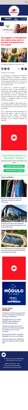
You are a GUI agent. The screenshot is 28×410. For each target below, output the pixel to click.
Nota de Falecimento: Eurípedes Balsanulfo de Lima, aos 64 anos (12, 335)
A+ (22, 69)
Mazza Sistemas (16, 367)
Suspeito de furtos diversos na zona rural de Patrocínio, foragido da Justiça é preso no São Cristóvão (13, 328)
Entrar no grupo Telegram (14, 170)
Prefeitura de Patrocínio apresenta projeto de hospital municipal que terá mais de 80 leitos (13, 314)
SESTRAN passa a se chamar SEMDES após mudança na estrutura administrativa (11, 321)
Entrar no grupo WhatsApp (14, 166)
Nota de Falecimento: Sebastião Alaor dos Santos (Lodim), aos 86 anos (13, 341)
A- (25, 69)
